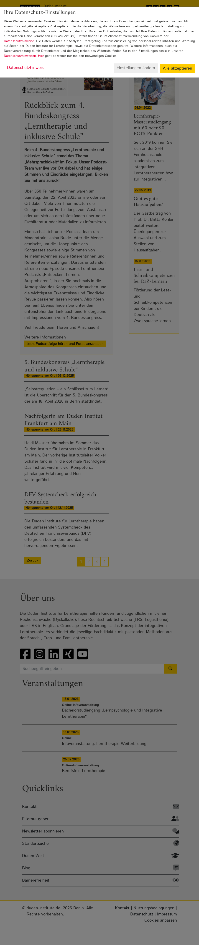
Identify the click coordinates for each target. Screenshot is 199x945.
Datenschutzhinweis (25, 68)
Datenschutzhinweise (19, 41)
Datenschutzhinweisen (20, 56)
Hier (41, 56)
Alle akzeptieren (177, 68)
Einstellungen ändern (136, 68)
